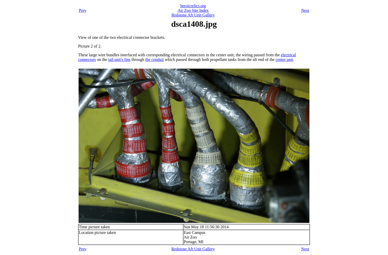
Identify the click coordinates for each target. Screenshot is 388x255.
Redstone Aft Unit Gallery (193, 15)
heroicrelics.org (193, 6)
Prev (82, 10)
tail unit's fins (119, 59)
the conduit (154, 59)
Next (305, 10)
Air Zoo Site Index (193, 10)
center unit (284, 59)
